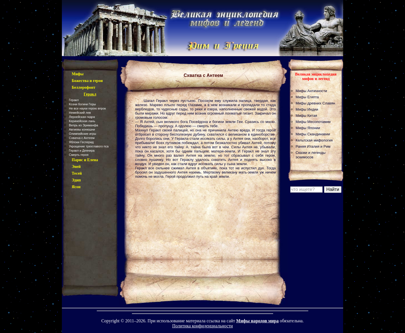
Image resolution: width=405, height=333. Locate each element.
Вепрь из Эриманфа (83, 125)
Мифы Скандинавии (313, 134)
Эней (76, 167)
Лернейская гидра (82, 116)
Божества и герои (87, 81)
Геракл (74, 100)
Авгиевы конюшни (82, 129)
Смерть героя (78, 154)
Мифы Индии (307, 109)
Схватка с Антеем (81, 138)
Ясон (76, 187)
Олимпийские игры (82, 133)
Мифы (78, 74)
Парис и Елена (85, 160)
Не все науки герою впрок (87, 108)
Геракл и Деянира (81, 150)
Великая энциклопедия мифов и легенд (315, 76)
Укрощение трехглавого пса (89, 146)
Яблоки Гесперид (81, 142)
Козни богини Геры (82, 104)
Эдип (76, 180)
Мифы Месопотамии (313, 122)
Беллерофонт (83, 87)
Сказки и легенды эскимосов (310, 154)
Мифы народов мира (257, 320)
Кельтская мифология (314, 140)
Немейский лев (80, 112)
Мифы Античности (311, 91)
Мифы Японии (308, 128)
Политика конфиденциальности (202, 325)
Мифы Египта (307, 97)
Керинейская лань (82, 121)
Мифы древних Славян (315, 103)
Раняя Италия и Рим (313, 146)
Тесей (77, 173)
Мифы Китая (306, 115)
